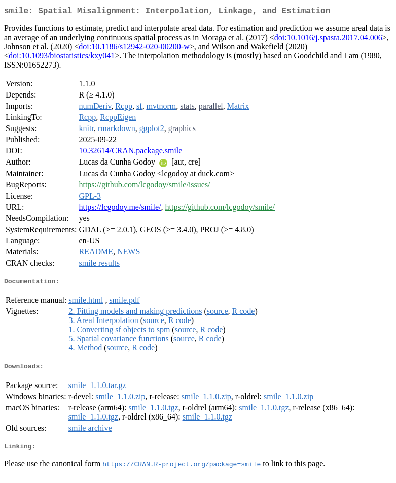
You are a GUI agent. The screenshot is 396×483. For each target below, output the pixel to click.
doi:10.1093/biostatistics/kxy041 (62, 57)
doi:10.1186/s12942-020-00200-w (134, 48)
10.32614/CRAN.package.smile (130, 152)
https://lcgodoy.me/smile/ (120, 209)
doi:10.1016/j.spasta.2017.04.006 (328, 39)
